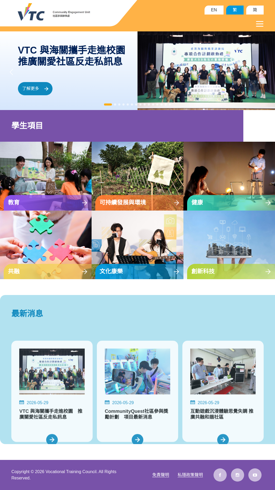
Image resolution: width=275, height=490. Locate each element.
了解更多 (35, 88)
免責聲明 (160, 475)
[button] (108, 104)
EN (214, 10)
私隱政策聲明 (190, 475)
